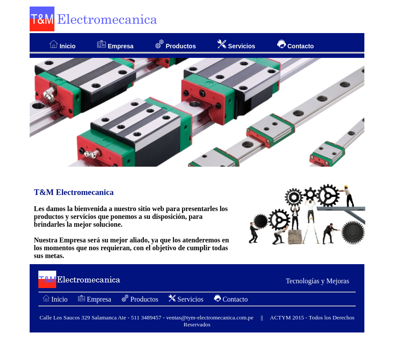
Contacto (295, 45)
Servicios (236, 45)
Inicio (62, 45)
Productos (175, 45)
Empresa (115, 45)
